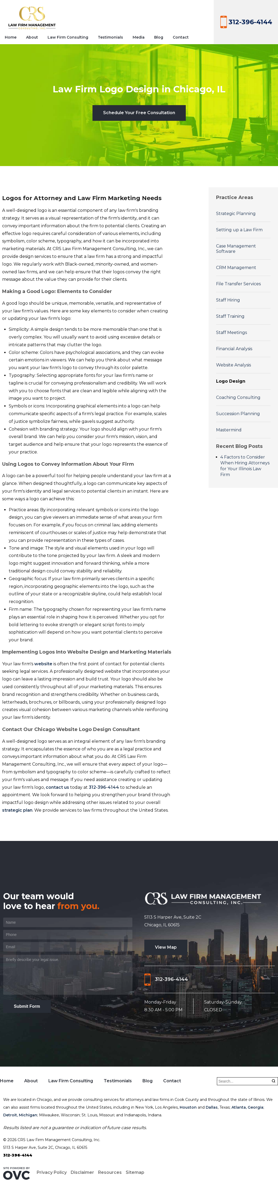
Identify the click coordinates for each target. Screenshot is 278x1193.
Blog (158, 37)
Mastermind (229, 429)
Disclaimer (82, 1172)
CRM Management (236, 267)
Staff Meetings (231, 332)
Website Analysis (233, 365)
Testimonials (110, 37)
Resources (110, 1172)
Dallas (212, 1107)
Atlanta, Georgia (247, 1107)
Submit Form (27, 1006)
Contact (181, 37)
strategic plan (17, 810)
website (43, 663)
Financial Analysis (234, 348)
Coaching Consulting (238, 397)
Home (10, 37)
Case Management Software (236, 248)
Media (139, 37)
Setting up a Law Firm (239, 229)
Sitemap (135, 1172)
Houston (188, 1107)
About (32, 37)
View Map (166, 947)
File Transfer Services (238, 283)
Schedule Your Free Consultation (139, 112)
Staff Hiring (228, 300)
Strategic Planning (236, 213)
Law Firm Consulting (68, 37)
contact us (57, 787)
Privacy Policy (52, 1172)
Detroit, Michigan (20, 1115)
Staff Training (230, 316)
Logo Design (230, 381)
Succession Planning (238, 413)
